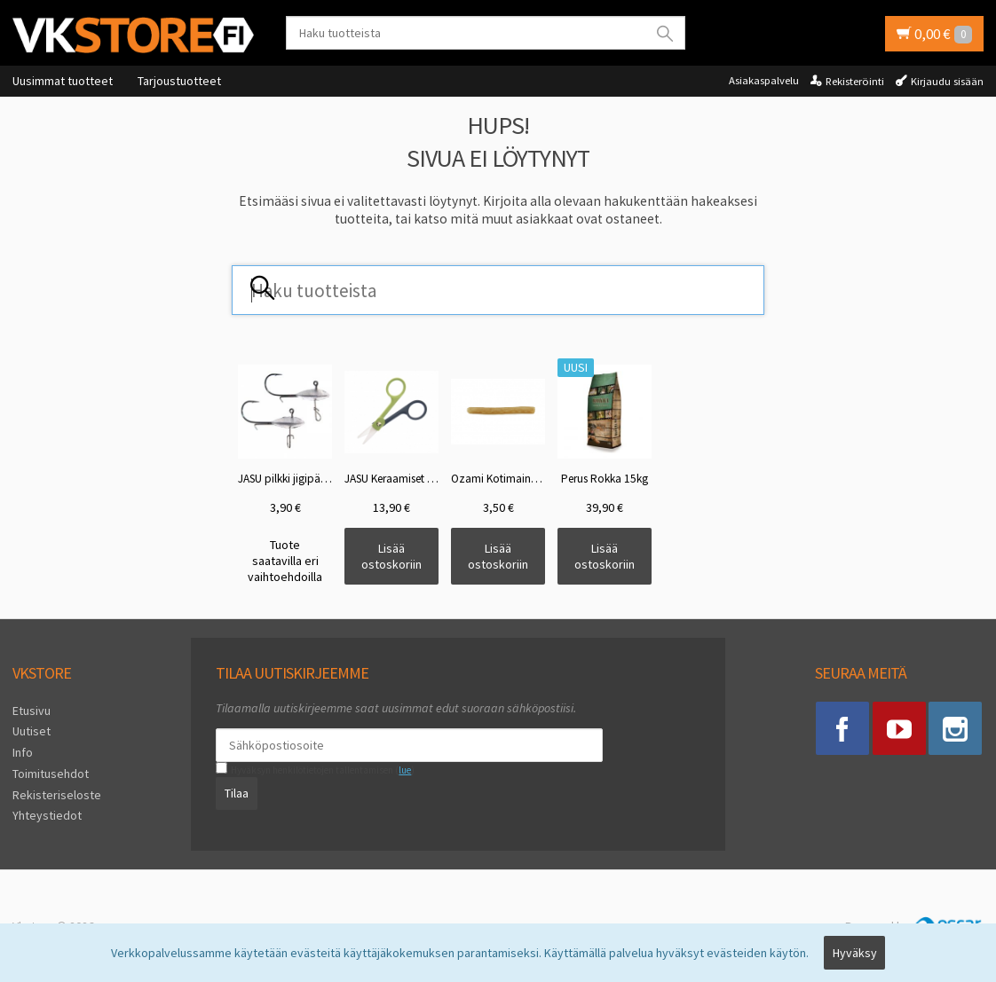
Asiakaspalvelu (764, 80)
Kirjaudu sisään (947, 81)
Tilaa (237, 793)
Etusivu (31, 711)
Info (22, 752)
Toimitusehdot (50, 774)
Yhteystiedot (47, 815)
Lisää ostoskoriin (391, 556)
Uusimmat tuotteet (62, 81)
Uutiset (31, 731)
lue (405, 770)
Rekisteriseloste (56, 795)
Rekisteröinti (855, 81)
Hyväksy (855, 953)
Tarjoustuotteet (179, 81)
